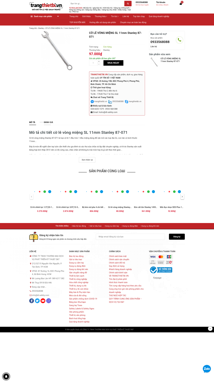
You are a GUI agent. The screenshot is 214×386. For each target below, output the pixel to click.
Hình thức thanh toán (118, 282)
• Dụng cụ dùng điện (129, 226)
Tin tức (114, 16)
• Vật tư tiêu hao (95, 226)
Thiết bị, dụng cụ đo (78, 286)
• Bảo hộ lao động (78, 226)
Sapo (147, 329)
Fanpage (157, 278)
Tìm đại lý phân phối (118, 279)
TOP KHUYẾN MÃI (77, 22)
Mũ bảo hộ (87, 8)
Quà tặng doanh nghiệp (159, 16)
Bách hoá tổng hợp (77, 318)
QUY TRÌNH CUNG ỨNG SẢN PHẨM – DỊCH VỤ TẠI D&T (125, 300)
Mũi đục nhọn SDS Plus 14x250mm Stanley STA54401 (183, 207)
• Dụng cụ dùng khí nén (149, 226)
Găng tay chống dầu (93, 10)
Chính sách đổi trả (117, 263)
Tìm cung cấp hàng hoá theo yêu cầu (125, 286)
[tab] (32, 122)
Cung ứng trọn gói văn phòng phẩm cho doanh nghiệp (126, 290)
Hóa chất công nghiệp (78, 282)
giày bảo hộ (97, 8)
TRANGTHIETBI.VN (99, 74)
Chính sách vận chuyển (119, 259)
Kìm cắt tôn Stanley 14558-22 (147, 207)
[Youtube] (43, 300)
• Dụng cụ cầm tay (111, 226)
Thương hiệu (101, 16)
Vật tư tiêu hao (75, 259)
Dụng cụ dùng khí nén (78, 269)
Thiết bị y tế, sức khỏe (78, 289)
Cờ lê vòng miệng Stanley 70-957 (122, 207)
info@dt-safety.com (40, 295)
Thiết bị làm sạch (76, 276)
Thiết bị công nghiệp (78, 279)
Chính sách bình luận (118, 272)
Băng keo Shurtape (77, 302)
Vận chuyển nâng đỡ (78, 272)
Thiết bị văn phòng (77, 315)
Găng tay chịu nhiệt (109, 10)
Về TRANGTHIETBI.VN (119, 276)
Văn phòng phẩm (76, 312)
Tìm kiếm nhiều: (62, 226)
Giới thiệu (86, 16)
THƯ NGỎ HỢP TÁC (117, 295)
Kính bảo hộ (107, 8)
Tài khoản (160, 2)
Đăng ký (176, 237)
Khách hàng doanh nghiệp (120, 269)
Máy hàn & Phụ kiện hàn (79, 292)
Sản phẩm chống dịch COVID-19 (83, 299)
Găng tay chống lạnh (121, 8)
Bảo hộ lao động (76, 256)
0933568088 (142, 2)
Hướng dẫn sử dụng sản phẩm (103, 22)
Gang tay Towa (75, 305)
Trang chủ (73, 16)
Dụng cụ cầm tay (76, 263)
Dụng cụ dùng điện (77, 266)
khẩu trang (122, 10)
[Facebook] (31, 300)
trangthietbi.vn (99, 101)
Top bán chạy (139, 16)
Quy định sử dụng (116, 266)
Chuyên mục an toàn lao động (133, 22)
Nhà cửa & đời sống (78, 295)
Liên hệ (126, 16)
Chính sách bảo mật (118, 256)
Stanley (106, 50)
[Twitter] (37, 300)
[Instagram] (48, 300)
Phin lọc (76, 12)
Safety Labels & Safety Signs (81, 309)
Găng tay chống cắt (76, 10)
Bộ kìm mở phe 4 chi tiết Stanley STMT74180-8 (102, 207)
